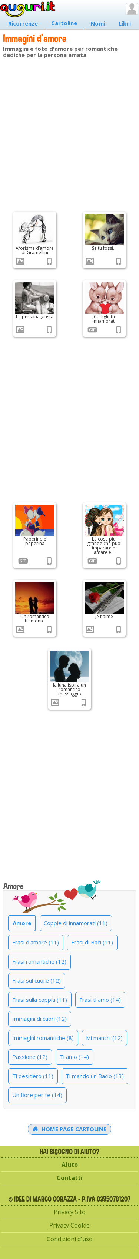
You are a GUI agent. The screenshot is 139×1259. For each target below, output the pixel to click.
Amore (22, 923)
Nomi (97, 23)
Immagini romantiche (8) (43, 1038)
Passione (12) (29, 1056)
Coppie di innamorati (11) (75, 923)
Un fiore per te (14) (37, 1095)
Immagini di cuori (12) (39, 1018)
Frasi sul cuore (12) (36, 980)
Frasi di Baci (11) (92, 942)
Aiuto (70, 1164)
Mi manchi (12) (104, 1038)
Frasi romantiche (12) (39, 961)
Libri (125, 23)
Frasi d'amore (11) (35, 942)
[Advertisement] (69, 133)
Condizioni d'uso (70, 1239)
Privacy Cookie (69, 1225)
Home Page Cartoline (69, 1129)
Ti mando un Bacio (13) (95, 1076)
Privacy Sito (70, 1212)
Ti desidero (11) (32, 1076)
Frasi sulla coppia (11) (39, 999)
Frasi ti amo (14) (100, 999)
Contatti (70, 1178)
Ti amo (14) (74, 1056)
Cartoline (64, 23)
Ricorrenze (23, 23)
